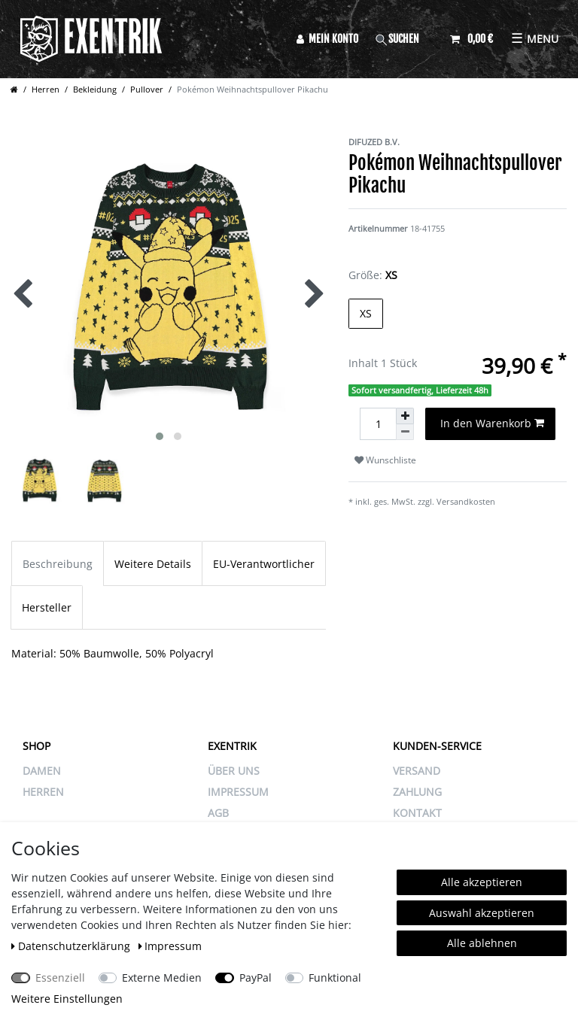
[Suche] (404, 39)
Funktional (335, 977)
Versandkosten (466, 501)
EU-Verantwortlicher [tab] (264, 564)
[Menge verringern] (405, 432)
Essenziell (60, 977)
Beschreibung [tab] (58, 564)
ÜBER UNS (234, 771)
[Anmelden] (327, 39)
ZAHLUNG (417, 792)
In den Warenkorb (492, 423)
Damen (42, 771)
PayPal (255, 977)
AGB (218, 813)
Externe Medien (162, 977)
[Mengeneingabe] (378, 424)
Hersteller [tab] (46, 607)
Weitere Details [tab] (152, 564)
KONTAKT (417, 813)
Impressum (170, 946)
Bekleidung (95, 89)
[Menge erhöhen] (405, 416)
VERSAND (416, 771)
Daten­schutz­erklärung (72, 946)
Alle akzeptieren (481, 882)
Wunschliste (385, 460)
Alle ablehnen (482, 943)
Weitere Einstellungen (67, 998)
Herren (45, 89)
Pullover (146, 89)
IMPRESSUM (238, 792)
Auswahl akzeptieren (481, 913)
